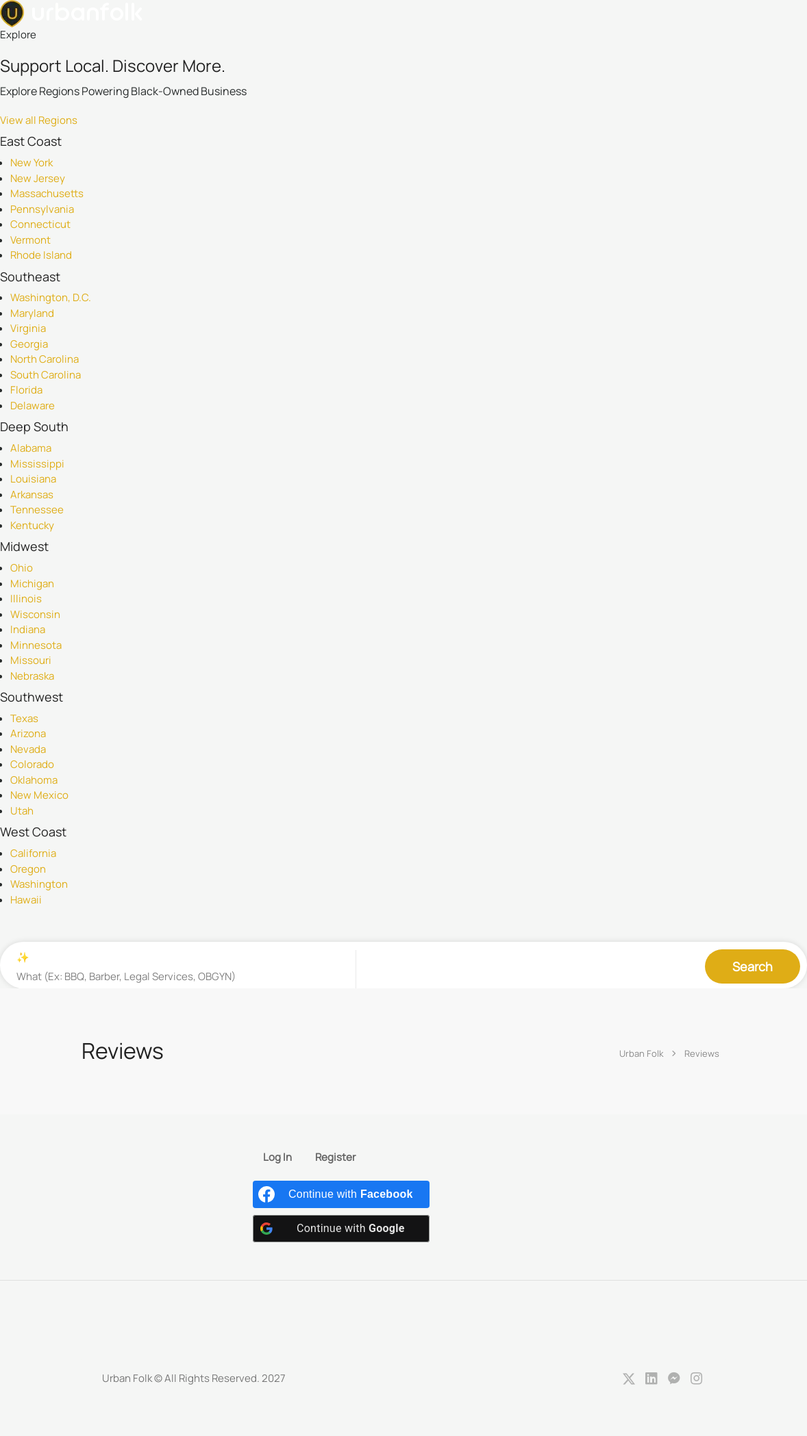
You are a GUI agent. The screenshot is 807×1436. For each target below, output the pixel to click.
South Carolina (45, 375)
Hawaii (26, 900)
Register (335, 1158)
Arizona (28, 733)
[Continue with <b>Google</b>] (341, 1229)
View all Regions (38, 120)
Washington (39, 884)
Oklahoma (34, 780)
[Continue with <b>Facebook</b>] (341, 1195)
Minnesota (36, 645)
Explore (18, 34)
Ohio (21, 568)
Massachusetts (47, 193)
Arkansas (31, 494)
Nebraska (32, 676)
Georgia (29, 344)
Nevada (28, 749)
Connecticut (40, 224)
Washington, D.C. (50, 297)
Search (752, 965)
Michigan (32, 583)
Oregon (28, 869)
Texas (24, 718)
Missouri (30, 660)
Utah (22, 811)
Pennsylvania (42, 209)
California (33, 853)
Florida (26, 390)
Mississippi (37, 464)
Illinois (26, 598)
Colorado (32, 764)
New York (31, 162)
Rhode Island (41, 255)
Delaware (32, 405)
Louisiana (33, 479)
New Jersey (37, 178)
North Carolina (44, 359)
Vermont (30, 240)
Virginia (28, 328)
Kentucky (32, 525)
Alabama (30, 448)
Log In (277, 1158)
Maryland (32, 313)
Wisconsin (35, 614)
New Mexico (39, 795)
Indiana (27, 629)
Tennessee (37, 509)
